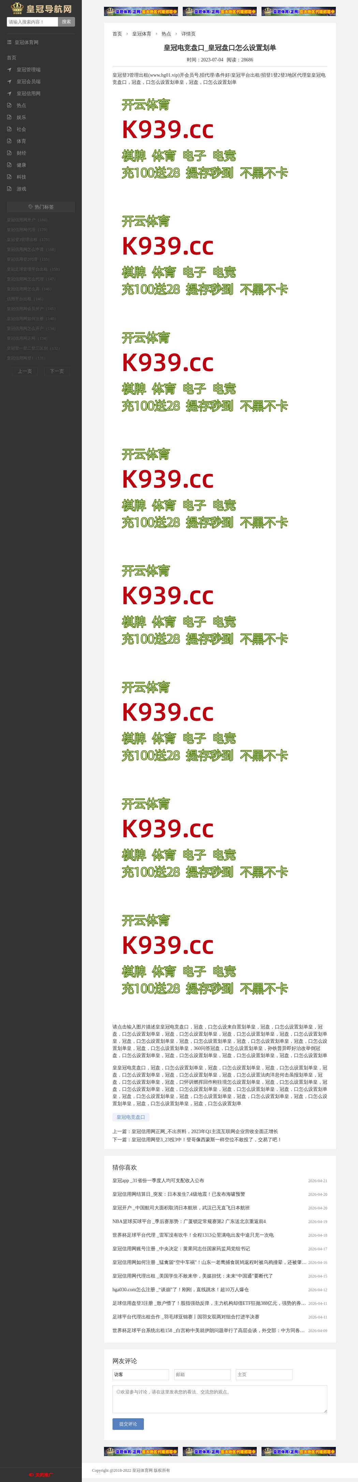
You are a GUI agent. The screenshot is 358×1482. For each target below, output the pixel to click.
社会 (16, 129)
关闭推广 (44, 1475)
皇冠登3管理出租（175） (29, 239)
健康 (16, 165)
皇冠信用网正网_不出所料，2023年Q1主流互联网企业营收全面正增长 (205, 1131)
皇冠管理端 (24, 69)
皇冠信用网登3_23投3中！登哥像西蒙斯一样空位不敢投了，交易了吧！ (207, 1139)
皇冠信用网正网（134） (28, 338)
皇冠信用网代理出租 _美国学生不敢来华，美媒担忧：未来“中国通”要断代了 (193, 1276)
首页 (11, 57)
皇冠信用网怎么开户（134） (32, 328)
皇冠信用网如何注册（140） (32, 318)
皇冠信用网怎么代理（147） (32, 279)
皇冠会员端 (24, 81)
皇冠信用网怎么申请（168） (32, 249)
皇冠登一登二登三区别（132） (34, 348)
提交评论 (128, 1428)
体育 (16, 141)
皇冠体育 (141, 33)
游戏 (16, 189)
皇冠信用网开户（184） (28, 219)
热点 (16, 105)
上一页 (25, 371)
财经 (16, 153)
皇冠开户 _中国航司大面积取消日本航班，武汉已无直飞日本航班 (181, 1207)
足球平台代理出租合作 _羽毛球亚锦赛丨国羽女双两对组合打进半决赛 (186, 1316)
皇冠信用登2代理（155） (29, 259)
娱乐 (16, 117)
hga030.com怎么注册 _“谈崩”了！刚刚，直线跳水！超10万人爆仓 (181, 1289)
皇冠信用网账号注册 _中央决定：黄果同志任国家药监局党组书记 (181, 1248)
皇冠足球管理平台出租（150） (34, 269)
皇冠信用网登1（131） (27, 358)
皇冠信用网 (24, 93)
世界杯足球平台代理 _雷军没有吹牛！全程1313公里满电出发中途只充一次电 (193, 1235)
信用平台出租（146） (26, 298)
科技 (16, 177)
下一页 (57, 371)
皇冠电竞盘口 (131, 1117)
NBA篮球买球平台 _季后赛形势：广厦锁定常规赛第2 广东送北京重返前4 (189, 1221)
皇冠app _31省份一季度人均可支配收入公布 (158, 1180)
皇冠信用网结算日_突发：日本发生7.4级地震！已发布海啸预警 (179, 1194)
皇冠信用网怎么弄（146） (30, 289)
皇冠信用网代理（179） (28, 229)
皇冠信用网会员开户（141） (32, 308)
